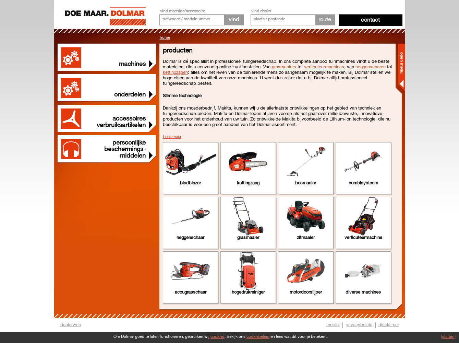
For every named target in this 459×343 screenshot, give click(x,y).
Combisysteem (363, 183)
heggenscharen (370, 67)
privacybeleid (359, 325)
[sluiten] (448, 337)
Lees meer (172, 137)
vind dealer (261, 11)
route (324, 19)
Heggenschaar (190, 238)
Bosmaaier (305, 183)
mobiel (333, 325)
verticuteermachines (324, 67)
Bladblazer (190, 183)
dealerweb (70, 325)
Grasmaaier (248, 238)
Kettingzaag (248, 183)
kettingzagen (175, 72)
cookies (217, 337)
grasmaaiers (284, 67)
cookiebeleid (257, 337)
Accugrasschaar (190, 292)
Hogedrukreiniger (248, 292)
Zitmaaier (306, 238)
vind (234, 19)
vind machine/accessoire (182, 11)
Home (165, 37)
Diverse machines (363, 292)
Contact (370, 20)
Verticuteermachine (363, 238)
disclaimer (388, 325)
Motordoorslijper (306, 292)
